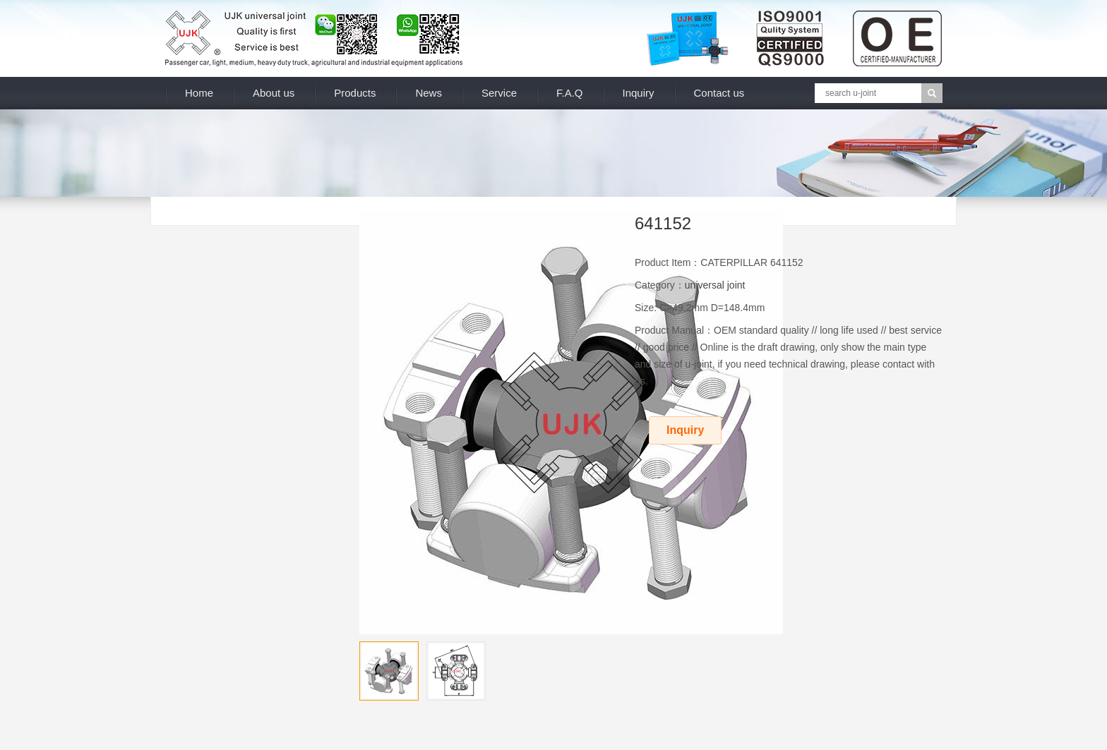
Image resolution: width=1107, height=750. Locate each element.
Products (355, 93)
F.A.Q (569, 93)
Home (199, 93)
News (428, 93)
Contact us (719, 93)
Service (499, 93)
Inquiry (638, 93)
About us (273, 93)
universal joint (715, 285)
